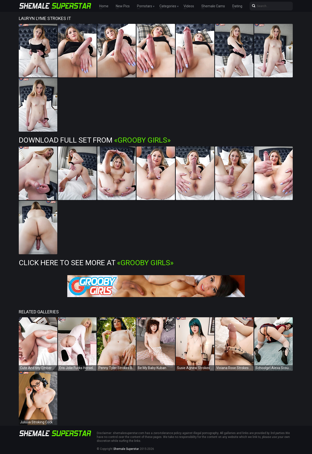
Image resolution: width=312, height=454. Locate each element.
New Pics (123, 6)
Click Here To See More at (96, 262)
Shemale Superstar (126, 449)
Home (103, 6)
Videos (189, 6)
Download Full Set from (95, 140)
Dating (237, 6)
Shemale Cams (213, 6)
